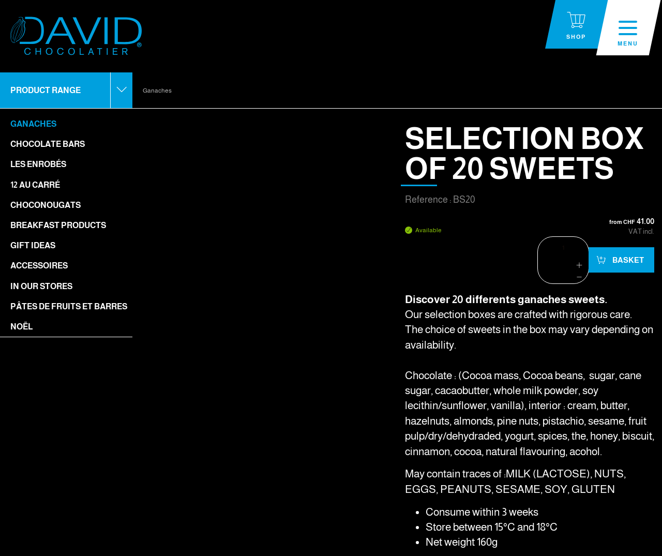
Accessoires (39, 265)
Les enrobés (38, 164)
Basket (627, 260)
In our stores (41, 286)
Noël (21, 326)
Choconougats (45, 205)
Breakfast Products (58, 225)
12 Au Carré (35, 185)
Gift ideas (32, 245)
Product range (45, 90)
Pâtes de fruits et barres (68, 306)
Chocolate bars (47, 144)
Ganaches (33, 123)
